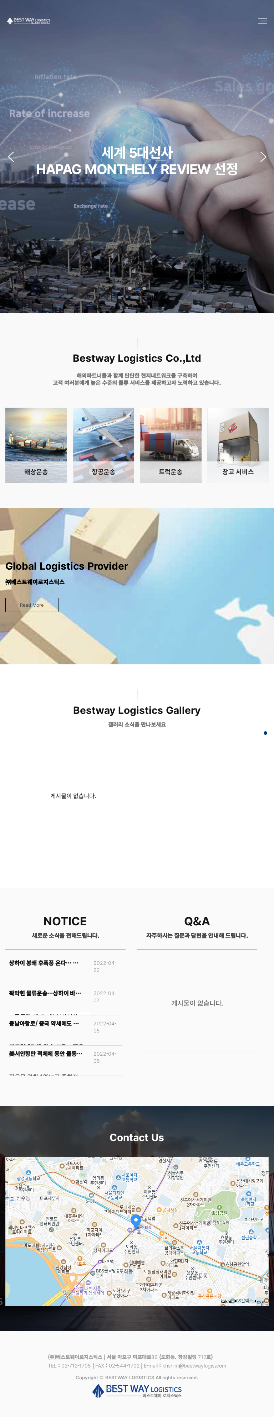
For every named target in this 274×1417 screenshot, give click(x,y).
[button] (263, 156)
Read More (32, 604)
